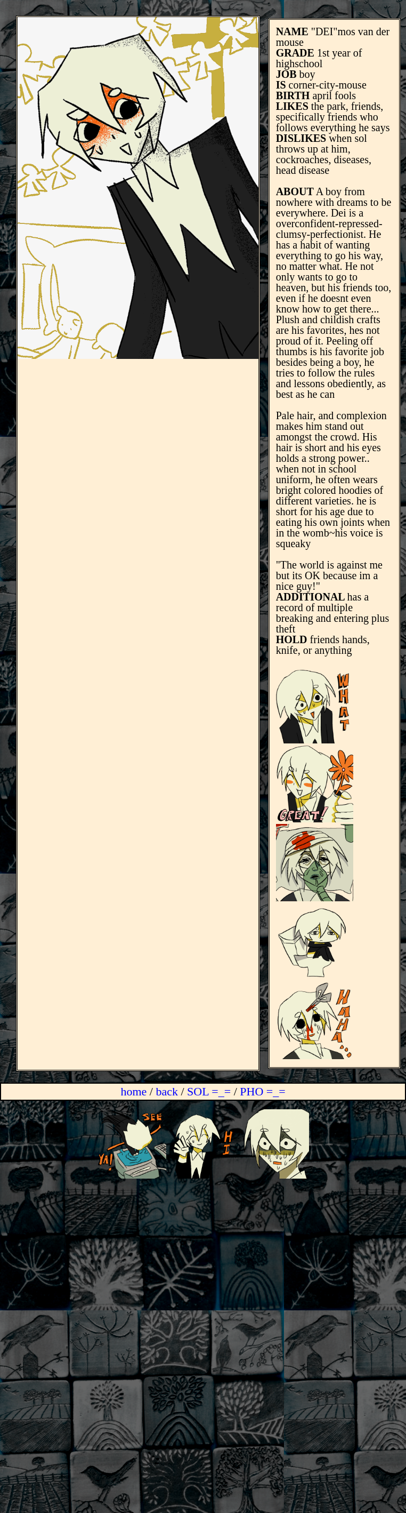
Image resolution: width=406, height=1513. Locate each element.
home (133, 1091)
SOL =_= (210, 1091)
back (167, 1091)
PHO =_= (262, 1091)
